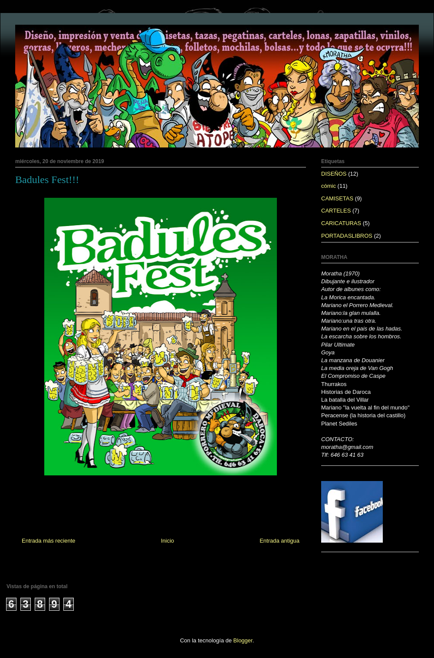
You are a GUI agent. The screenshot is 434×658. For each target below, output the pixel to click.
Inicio (167, 540)
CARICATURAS (341, 223)
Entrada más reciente (49, 540)
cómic (328, 186)
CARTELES (336, 210)
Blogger (243, 640)
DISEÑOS (334, 173)
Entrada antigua (279, 540)
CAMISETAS (337, 198)
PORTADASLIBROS (346, 235)
